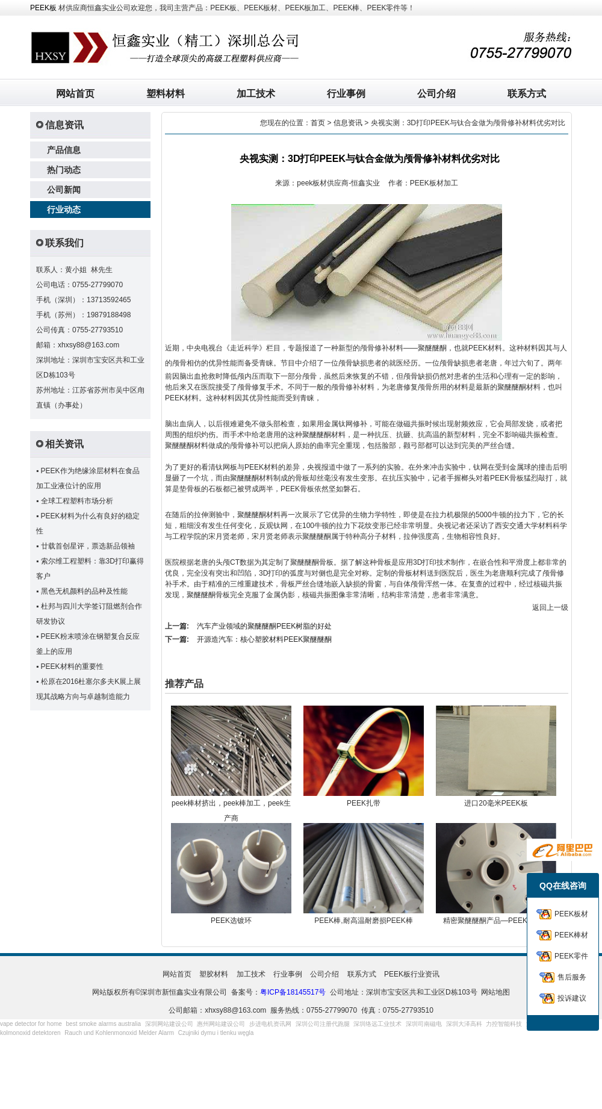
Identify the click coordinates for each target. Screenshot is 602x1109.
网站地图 (495, 992)
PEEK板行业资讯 (411, 974)
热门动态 (64, 170)
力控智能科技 (504, 1023)
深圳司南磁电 (424, 1023)
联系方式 (526, 94)
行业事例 (346, 94)
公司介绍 (436, 94)
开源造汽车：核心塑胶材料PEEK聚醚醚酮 (264, 639)
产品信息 (64, 150)
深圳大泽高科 (464, 1023)
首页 (318, 123)
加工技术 (256, 94)
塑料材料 (165, 94)
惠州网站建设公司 (221, 1023)
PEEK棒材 (571, 935)
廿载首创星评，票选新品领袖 (88, 546)
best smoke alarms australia (103, 1023)
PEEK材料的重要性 (72, 666)
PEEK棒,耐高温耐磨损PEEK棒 (363, 920)
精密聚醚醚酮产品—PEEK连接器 (496, 920)
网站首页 (75, 94)
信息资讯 (348, 123)
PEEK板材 (571, 914)
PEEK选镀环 (231, 920)
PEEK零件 (571, 956)
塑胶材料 (213, 974)
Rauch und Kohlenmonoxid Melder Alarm (119, 1033)
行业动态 (64, 209)
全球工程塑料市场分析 (77, 501)
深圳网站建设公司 (169, 1023)
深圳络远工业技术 (377, 1023)
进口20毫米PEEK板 (495, 803)
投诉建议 (571, 998)
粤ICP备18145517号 (293, 992)
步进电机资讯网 (270, 1023)
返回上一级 (550, 607)
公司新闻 (64, 189)
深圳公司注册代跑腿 (323, 1023)
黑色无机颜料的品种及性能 (84, 591)
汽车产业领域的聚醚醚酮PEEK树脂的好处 (264, 626)
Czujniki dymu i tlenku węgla (216, 1033)
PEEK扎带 (363, 803)
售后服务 (571, 977)
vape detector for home (31, 1023)
